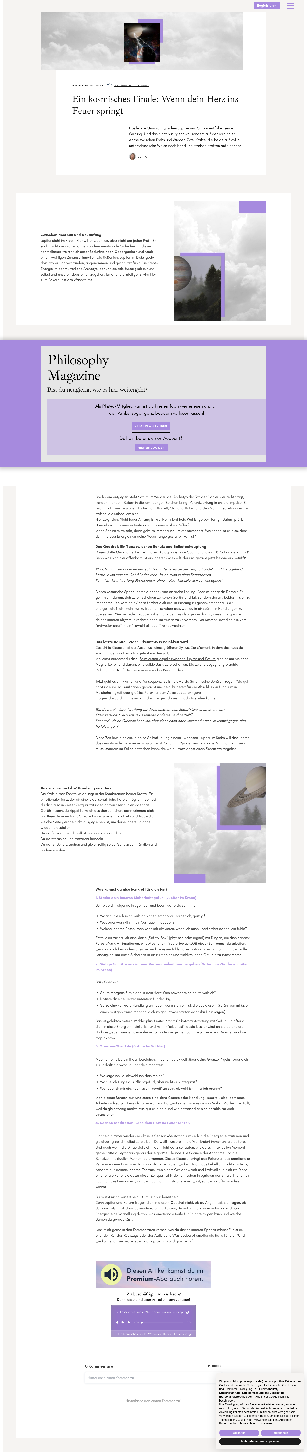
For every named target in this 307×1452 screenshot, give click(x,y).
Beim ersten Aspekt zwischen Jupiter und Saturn (178, 661)
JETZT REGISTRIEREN (151, 426)
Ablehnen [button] (239, 1432)
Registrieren (267, 5)
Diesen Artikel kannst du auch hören (131, 85)
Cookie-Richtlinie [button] (279, 1396)
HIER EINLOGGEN (151, 448)
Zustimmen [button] (281, 1432)
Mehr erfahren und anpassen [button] (260, 1441)
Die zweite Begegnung (207, 666)
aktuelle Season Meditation (162, 1138)
